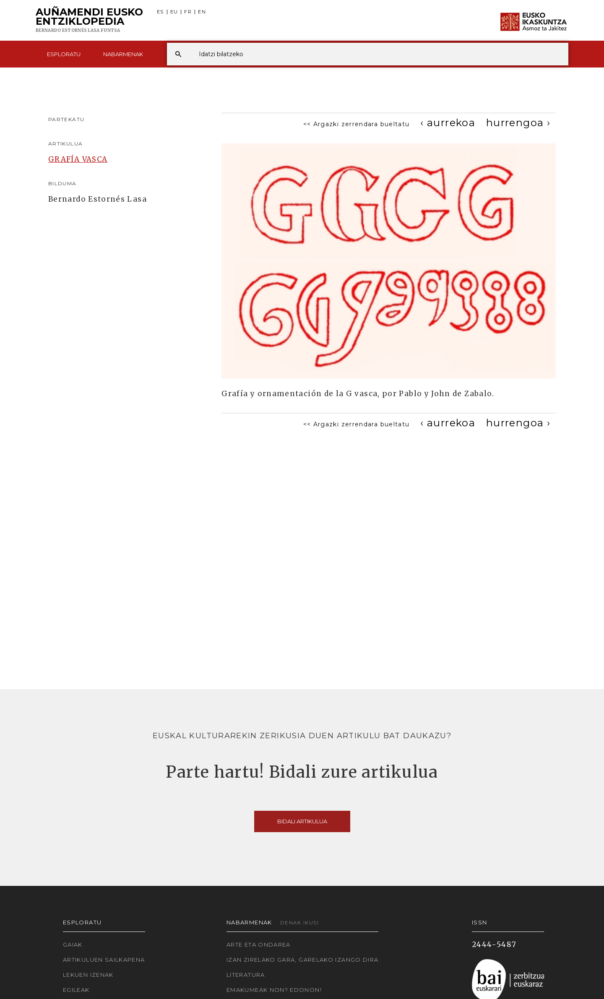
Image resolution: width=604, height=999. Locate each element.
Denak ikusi (299, 922)
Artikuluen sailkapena (104, 959)
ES (160, 12)
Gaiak (73, 944)
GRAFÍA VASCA (77, 159)
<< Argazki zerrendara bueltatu (356, 124)
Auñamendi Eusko (89, 20)
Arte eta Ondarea (258, 944)
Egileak (76, 989)
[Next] (518, 122)
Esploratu (64, 54)
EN (202, 12)
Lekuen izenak (88, 974)
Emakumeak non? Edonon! (274, 989)
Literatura (245, 974)
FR (188, 12)
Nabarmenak (123, 54)
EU (174, 12)
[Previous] (448, 122)
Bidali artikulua (302, 821)
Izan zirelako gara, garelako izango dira (302, 959)
